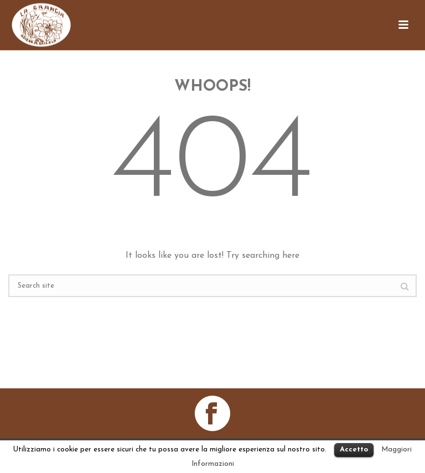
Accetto (354, 449)
